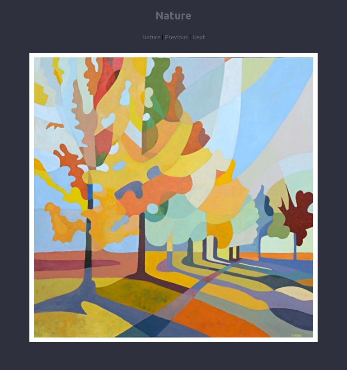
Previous (176, 37)
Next (198, 37)
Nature (151, 37)
